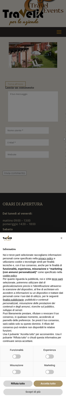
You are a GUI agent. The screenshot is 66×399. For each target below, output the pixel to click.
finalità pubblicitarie (13, 299)
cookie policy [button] (10, 275)
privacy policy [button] (45, 258)
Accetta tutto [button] (48, 383)
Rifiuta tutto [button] (18, 383)
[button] (61, 238)
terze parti (57, 279)
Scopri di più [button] (33, 391)
